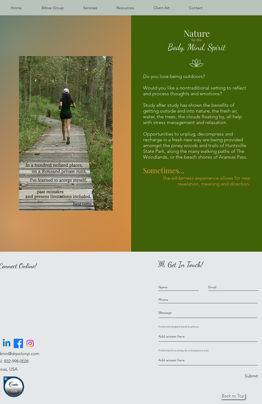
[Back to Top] (233, 396)
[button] (90, 8)
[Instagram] (30, 343)
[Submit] (251, 376)
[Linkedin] (6, 343)
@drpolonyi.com (23, 353)
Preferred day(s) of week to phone (178, 327)
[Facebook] (18, 343)
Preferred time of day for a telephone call (183, 350)
